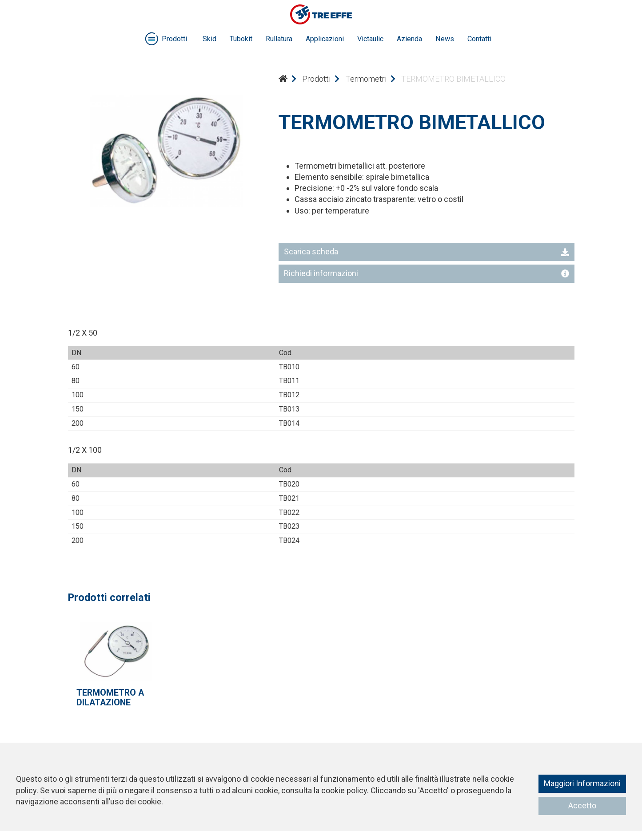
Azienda (409, 39)
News (444, 39)
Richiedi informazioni (426, 273)
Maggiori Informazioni (582, 783)
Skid (209, 39)
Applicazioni (325, 39)
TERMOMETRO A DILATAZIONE (110, 698)
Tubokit (241, 39)
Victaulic (370, 39)
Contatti (479, 39)
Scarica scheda (426, 251)
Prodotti (316, 78)
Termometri (366, 78)
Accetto (582, 805)
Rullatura (279, 39)
